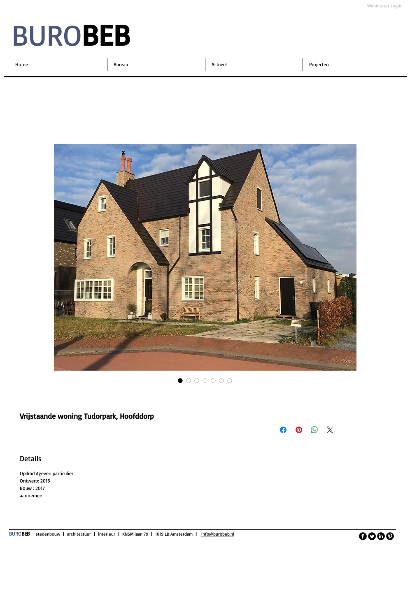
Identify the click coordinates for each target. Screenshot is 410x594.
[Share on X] (330, 430)
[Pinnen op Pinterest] (299, 430)
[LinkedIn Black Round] (381, 536)
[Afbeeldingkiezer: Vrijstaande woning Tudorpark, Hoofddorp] (180, 380)
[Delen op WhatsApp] (314, 430)
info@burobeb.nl (217, 534)
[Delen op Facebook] (283, 430)
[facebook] (363, 536)
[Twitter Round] (372, 536)
